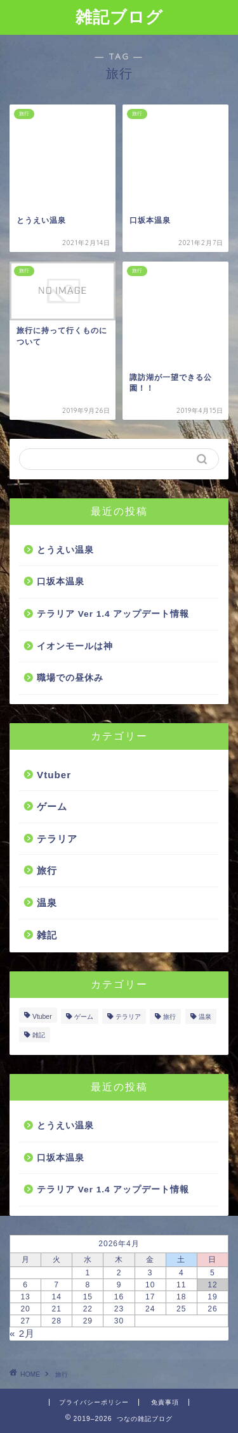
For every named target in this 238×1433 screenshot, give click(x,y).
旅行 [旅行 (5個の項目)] (169, 1016)
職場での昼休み (70, 678)
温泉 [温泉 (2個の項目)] (205, 1016)
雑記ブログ (119, 16)
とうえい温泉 (65, 550)
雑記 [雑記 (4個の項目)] (38, 1035)
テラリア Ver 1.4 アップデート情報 (113, 614)
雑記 (47, 935)
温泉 (47, 902)
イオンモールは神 (75, 646)
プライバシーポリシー (94, 1402)
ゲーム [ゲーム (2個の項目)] (83, 1016)
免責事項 (165, 1402)
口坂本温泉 (60, 581)
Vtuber (54, 774)
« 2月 (22, 1333)
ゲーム (52, 806)
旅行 (47, 870)
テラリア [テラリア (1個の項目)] (128, 1016)
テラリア (57, 838)
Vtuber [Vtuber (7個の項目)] (42, 1016)
